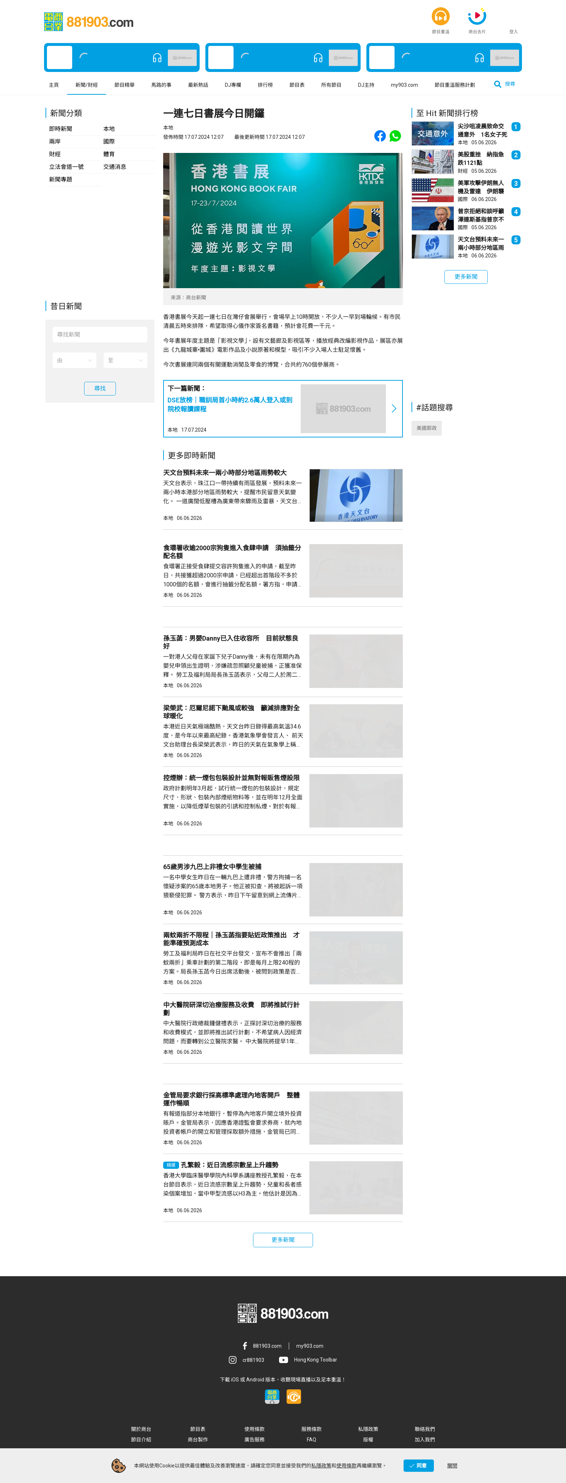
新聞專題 (60, 179)
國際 (109, 141)
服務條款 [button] (311, 1429)
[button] (441, 16)
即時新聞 (60, 128)
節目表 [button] (297, 85)
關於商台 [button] (141, 1429)
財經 (55, 154)
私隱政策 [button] (368, 1429)
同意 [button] (422, 1466)
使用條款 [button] (254, 1429)
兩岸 (55, 141)
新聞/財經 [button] (86, 85)
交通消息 (114, 166)
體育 (109, 154)
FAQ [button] (311, 1440)
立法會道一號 (66, 166)
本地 (109, 128)
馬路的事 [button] (161, 85)
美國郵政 (427, 428)
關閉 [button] (452, 1466)
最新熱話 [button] (198, 85)
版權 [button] (368, 1440)
